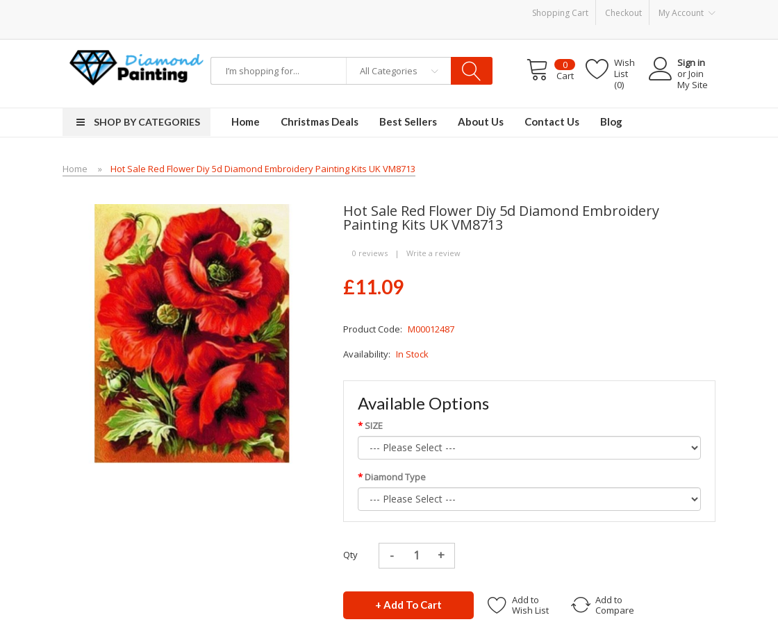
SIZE (374, 425)
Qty (350, 554)
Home (75, 168)
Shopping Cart (560, 13)
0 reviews (370, 253)
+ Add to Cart (408, 604)
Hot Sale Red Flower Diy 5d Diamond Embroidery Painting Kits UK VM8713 (262, 168)
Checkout (623, 13)
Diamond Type (395, 477)
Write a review (433, 253)
